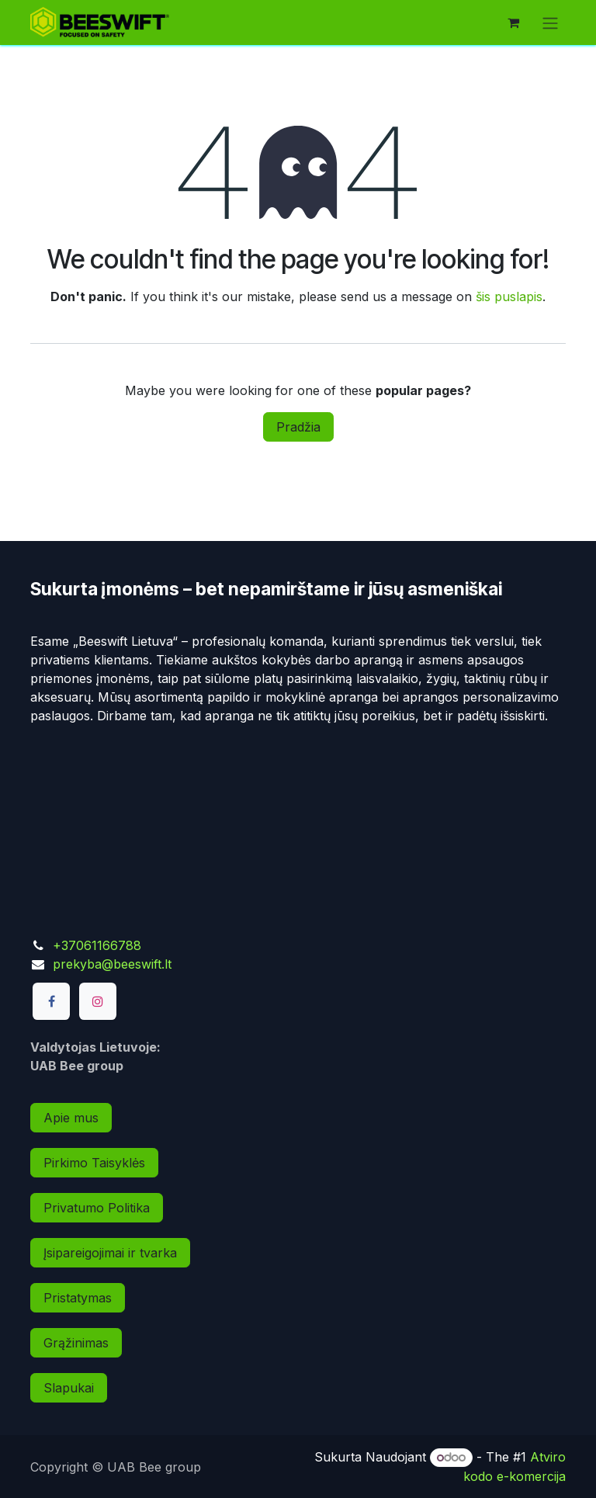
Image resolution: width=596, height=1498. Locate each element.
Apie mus (71, 1117)
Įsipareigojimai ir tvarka (110, 1252)
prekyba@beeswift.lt (112, 964)
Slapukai (68, 1388)
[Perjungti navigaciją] (550, 22)
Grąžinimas (76, 1343)
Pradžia (298, 427)
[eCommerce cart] (512, 22)
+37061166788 (97, 945)
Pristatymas (77, 1298)
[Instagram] (97, 1001)
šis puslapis (509, 296)
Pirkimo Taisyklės (94, 1162)
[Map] (298, 821)
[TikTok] (143, 1001)
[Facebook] (51, 1001)
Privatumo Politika (96, 1207)
